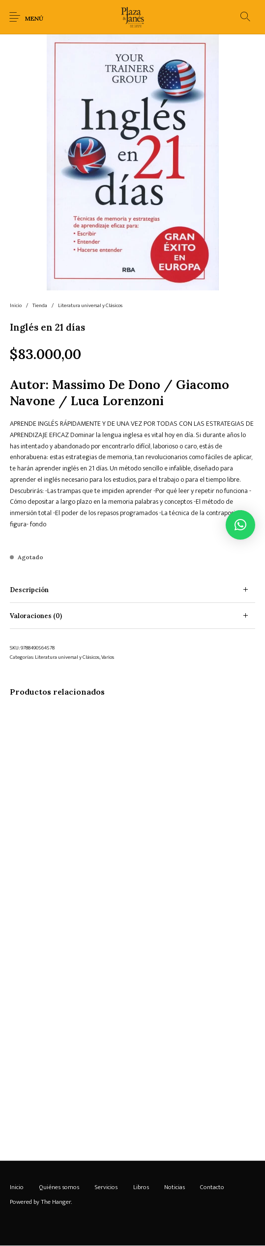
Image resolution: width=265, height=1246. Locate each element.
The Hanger (56, 1201)
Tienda (39, 305)
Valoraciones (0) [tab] (36, 616)
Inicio (16, 305)
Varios (107, 657)
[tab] (132, 590)
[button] (240, 525)
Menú (34, 18)
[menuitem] (16, 1187)
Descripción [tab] (29, 590)
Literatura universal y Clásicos (90, 305)
